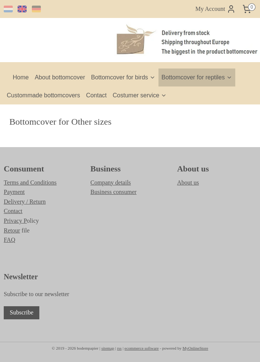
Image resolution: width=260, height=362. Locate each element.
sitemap (107, 348)
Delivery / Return (25, 201)
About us (188, 182)
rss (119, 348)
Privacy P (15, 220)
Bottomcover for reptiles (196, 77)
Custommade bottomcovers (43, 95)
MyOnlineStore (195, 348)
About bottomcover (60, 77)
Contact (96, 95)
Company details (110, 182)
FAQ (9, 240)
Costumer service (140, 95)
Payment (14, 192)
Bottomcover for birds (123, 77)
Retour (12, 230)
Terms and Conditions (30, 182)
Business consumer (113, 192)
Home (21, 77)
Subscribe (21, 312)
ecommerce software (141, 348)
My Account (215, 8)
